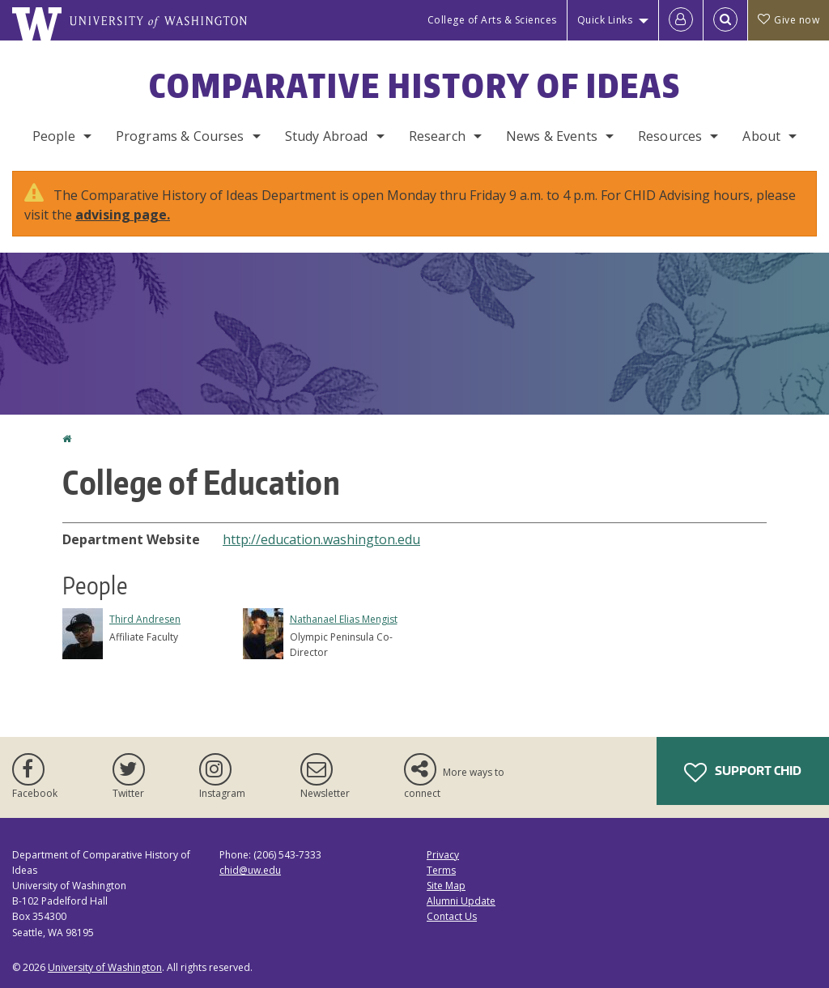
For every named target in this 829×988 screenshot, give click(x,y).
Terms (441, 870)
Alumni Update (461, 901)
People (53, 136)
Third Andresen (145, 619)
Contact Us (452, 916)
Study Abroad (326, 136)
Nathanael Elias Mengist (343, 619)
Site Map (446, 885)
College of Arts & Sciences (492, 20)
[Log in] (681, 20)
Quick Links (605, 20)
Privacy (443, 855)
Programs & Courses (180, 136)
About (761, 136)
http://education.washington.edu (321, 539)
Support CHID (742, 772)
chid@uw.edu (250, 870)
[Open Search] (725, 20)
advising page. (122, 215)
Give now (788, 20)
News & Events (551, 136)
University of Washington (105, 967)
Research (437, 136)
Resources (670, 136)
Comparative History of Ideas (415, 86)
